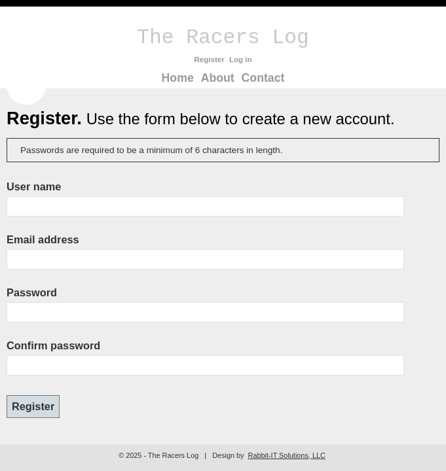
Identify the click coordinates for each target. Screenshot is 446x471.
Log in (240, 59)
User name (34, 186)
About (217, 77)
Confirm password (53, 345)
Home (178, 77)
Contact (263, 77)
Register (209, 59)
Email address (43, 239)
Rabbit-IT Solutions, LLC (286, 455)
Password (32, 292)
